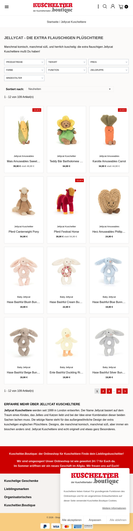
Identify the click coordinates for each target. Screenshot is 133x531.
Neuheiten (70, 88)
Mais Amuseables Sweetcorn (24, 161)
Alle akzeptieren (72, 520)
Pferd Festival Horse (66, 231)
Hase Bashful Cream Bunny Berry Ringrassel (77, 302)
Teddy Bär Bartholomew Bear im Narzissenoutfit (79, 161)
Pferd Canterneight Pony (24, 231)
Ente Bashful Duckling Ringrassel (70, 372)
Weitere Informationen (114, 508)
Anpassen (95, 520)
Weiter (125, 391)
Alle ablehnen (118, 520)
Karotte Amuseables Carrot (109, 161)
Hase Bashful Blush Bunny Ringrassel (30, 302)
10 (119, 391)
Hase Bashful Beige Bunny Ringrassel (30, 372)
